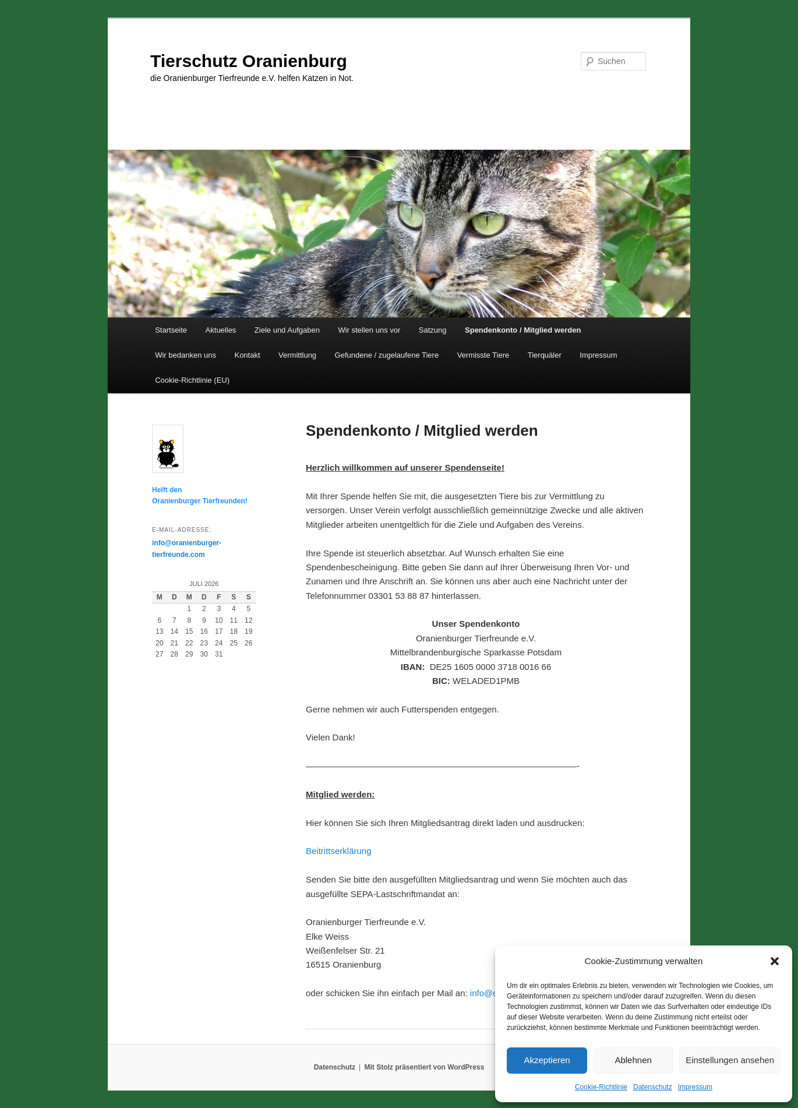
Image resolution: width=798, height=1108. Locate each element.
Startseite (171, 330)
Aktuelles (221, 330)
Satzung (433, 330)
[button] (775, 961)
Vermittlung (297, 355)
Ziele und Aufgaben (287, 330)
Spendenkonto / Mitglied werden (523, 330)
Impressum (695, 1087)
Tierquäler (545, 355)
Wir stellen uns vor (369, 330)
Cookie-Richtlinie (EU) (192, 380)
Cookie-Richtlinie (601, 1087)
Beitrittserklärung (339, 851)
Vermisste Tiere (483, 355)
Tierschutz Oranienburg (248, 60)
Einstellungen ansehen (730, 1060)
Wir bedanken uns (185, 355)
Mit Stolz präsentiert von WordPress (424, 1067)
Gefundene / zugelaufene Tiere (387, 355)
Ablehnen (633, 1060)
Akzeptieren (547, 1060)
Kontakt (247, 355)
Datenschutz (652, 1087)
